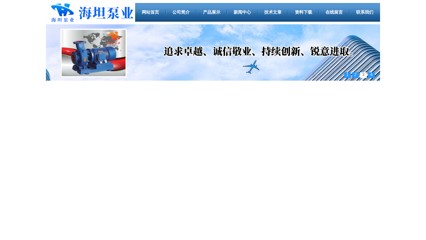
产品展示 (211, 12)
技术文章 (273, 12)
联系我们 (364, 12)
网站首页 (150, 12)
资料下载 (303, 12)
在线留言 (334, 12)
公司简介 (181, 12)
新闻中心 (242, 12)
